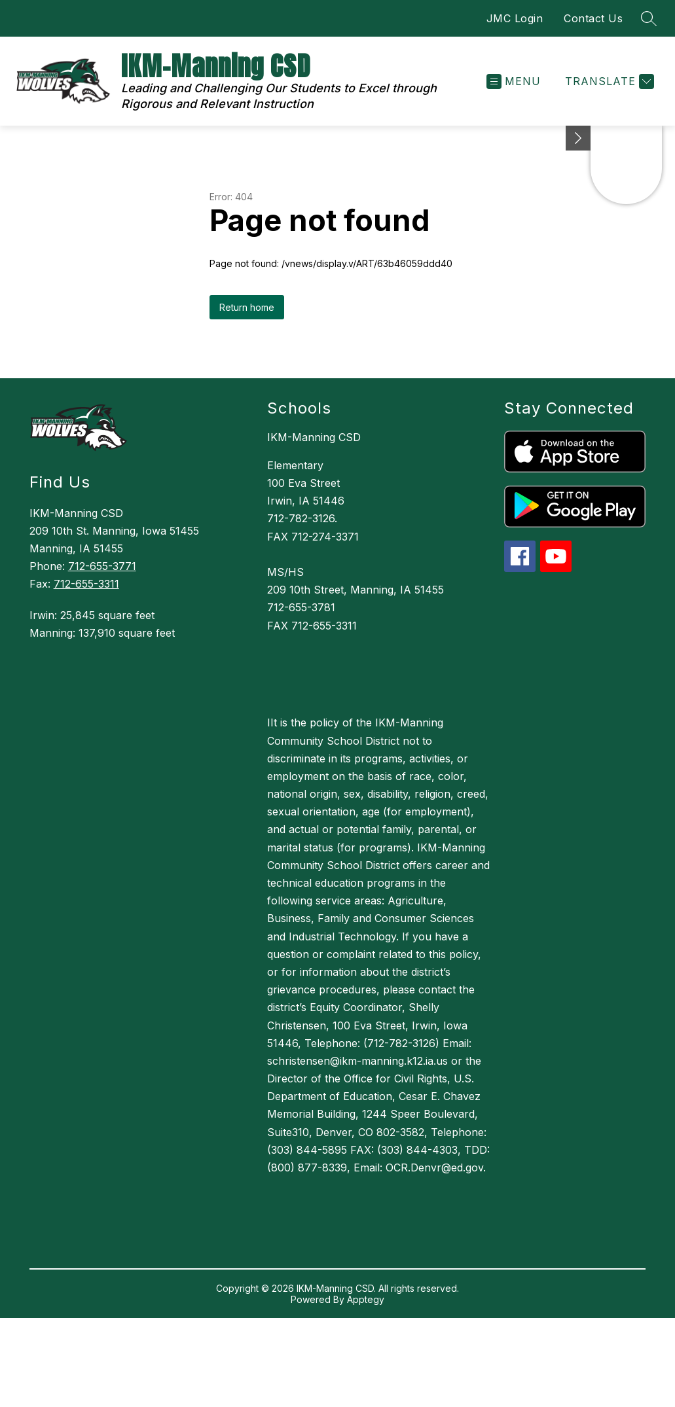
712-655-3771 (102, 566)
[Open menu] (513, 81)
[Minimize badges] (578, 138)
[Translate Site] (608, 81)
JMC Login (514, 18)
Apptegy (365, 1299)
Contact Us (593, 18)
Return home (246, 307)
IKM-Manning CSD (314, 437)
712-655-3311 (86, 583)
